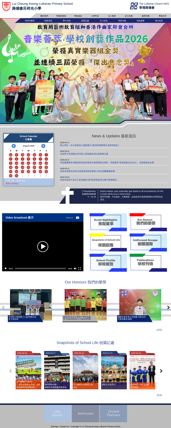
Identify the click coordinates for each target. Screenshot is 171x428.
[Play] (5, 269)
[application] (42, 247)
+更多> (159, 330)
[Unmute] (75, 269)
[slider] (40, 269)
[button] (42, 247)
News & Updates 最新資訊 (114, 136)
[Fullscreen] (79, 269)
